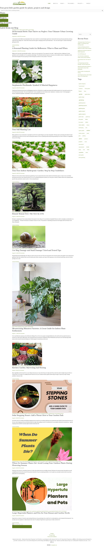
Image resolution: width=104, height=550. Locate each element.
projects (43, 365)
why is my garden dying (60, 460)
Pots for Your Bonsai (67, 510)
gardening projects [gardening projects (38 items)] (83, 107)
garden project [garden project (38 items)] (82, 112)
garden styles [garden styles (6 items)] (81, 118)
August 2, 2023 (15, 417)
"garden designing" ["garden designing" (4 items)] (82, 85)
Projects (82, 3)
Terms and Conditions (52, 536)
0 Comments (24, 36)
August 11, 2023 (15, 333)
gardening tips (32, 248)
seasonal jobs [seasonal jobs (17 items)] (81, 148)
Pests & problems (16, 248)
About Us (59, 3)
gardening (27, 127)
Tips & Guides (73, 3)
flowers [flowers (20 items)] (80, 92)
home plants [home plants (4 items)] (81, 123)
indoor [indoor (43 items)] (86, 123)
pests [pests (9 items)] (88, 134)
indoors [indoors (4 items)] (88, 126)
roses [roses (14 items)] (86, 143)
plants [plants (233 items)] (80, 140)
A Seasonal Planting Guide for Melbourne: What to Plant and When (41, 48)
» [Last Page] (22, 523)
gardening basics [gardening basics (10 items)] (82, 104)
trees (29, 211)
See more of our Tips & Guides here (22, 526)
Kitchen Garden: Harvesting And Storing (30, 367)
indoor (24, 326)
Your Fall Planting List (22, 129)
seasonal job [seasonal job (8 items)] (81, 146)
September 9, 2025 (16, 36)
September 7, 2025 (16, 51)
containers (25, 510)
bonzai (23, 211)
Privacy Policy (52, 534)
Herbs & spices (23, 29)
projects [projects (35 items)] (80, 143)
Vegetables (30, 365)
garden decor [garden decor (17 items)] (87, 95)
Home (53, 3)
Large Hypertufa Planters (57, 510)
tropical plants (32, 326)
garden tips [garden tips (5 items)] (88, 118)
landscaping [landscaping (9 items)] (81, 129)
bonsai (21, 510)
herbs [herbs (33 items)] (86, 121)
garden (20, 83)
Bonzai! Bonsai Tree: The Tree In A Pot (29, 214)
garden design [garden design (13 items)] (81, 98)
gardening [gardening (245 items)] (81, 101)
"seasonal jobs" (21, 127)
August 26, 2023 (15, 87)
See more (4, 15)
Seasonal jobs (15, 127)
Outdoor (14, 83)
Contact (89, 3)
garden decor (30, 510)
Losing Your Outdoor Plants (44, 460)
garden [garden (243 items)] (80, 95)
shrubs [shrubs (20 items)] (87, 148)
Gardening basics (15, 29)
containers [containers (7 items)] (81, 90)
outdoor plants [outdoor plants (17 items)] (82, 134)
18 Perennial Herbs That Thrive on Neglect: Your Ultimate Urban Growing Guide (84, 44)
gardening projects (47, 413)
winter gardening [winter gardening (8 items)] (82, 159)
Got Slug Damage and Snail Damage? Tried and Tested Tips (38, 250)
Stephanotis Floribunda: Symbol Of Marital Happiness (36, 85)
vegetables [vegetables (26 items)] (81, 154)
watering (52, 460)
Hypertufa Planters (47, 510)
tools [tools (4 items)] (84, 151)
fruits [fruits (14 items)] (85, 92)
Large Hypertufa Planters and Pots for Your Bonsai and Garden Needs (42, 512)
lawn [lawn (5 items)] (86, 129)
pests (37, 248)
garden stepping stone (30, 413)
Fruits (13, 365)
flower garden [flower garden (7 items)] (87, 90)
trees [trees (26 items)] (88, 151)
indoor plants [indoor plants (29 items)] (81, 126)
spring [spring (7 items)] (80, 151)
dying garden (28, 460)
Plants (65, 3)
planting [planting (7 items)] (84, 137)
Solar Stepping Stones (62, 413)
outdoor (23, 83)
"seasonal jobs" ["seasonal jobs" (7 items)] (82, 87)
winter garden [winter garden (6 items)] (81, 156)
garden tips (35, 510)
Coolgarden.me (54, 544)
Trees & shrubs (18, 211)
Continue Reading (16, 45)
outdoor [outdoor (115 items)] (88, 132)
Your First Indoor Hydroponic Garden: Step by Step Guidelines (39, 170)
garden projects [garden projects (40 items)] (82, 115)
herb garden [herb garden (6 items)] (81, 120)
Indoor (13, 326)
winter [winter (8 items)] (87, 154)
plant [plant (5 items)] (79, 137)
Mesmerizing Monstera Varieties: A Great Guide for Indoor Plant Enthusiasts (85, 69)
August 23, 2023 (15, 173)
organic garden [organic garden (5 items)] (81, 132)
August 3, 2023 (15, 370)
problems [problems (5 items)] (86, 140)
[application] (67, 3)
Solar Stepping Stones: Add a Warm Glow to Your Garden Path (39, 415)
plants (27, 83)
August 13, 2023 (15, 216)
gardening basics (39, 413)
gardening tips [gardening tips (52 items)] (82, 110)
